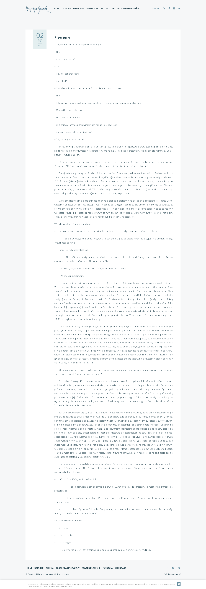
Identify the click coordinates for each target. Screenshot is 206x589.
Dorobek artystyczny (99, 8)
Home (58, 8)
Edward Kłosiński (132, 8)
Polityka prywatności (172, 574)
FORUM (155, 8)
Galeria (117, 8)
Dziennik (67, 8)
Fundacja (107, 568)
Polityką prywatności (78, 584)
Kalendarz (79, 8)
